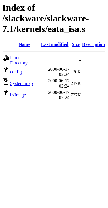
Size (76, 44)
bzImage (18, 94)
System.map (21, 83)
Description (93, 44)
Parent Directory (19, 60)
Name (24, 44)
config (16, 71)
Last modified (55, 44)
